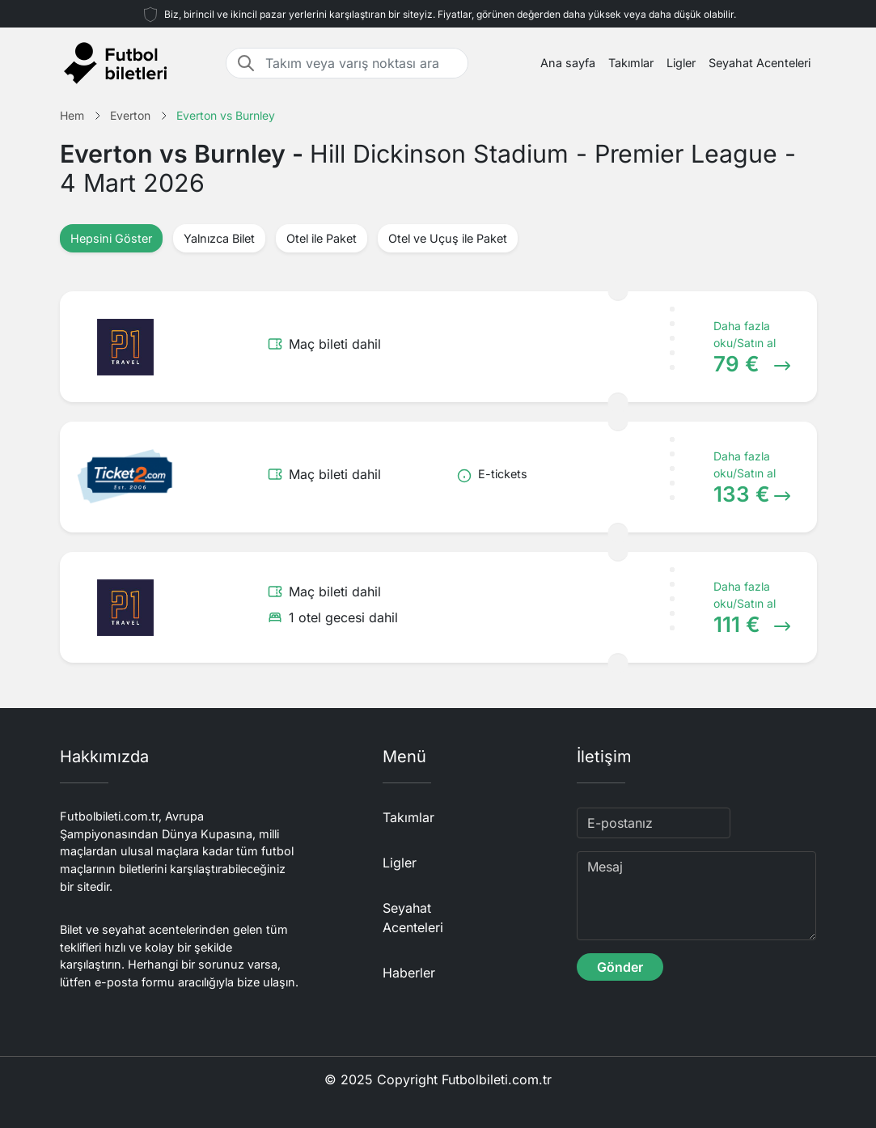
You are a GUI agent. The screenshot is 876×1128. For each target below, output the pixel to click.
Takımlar (631, 63)
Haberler (409, 973)
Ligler (681, 63)
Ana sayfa (567, 63)
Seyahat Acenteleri (759, 63)
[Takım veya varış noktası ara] (362, 63)
